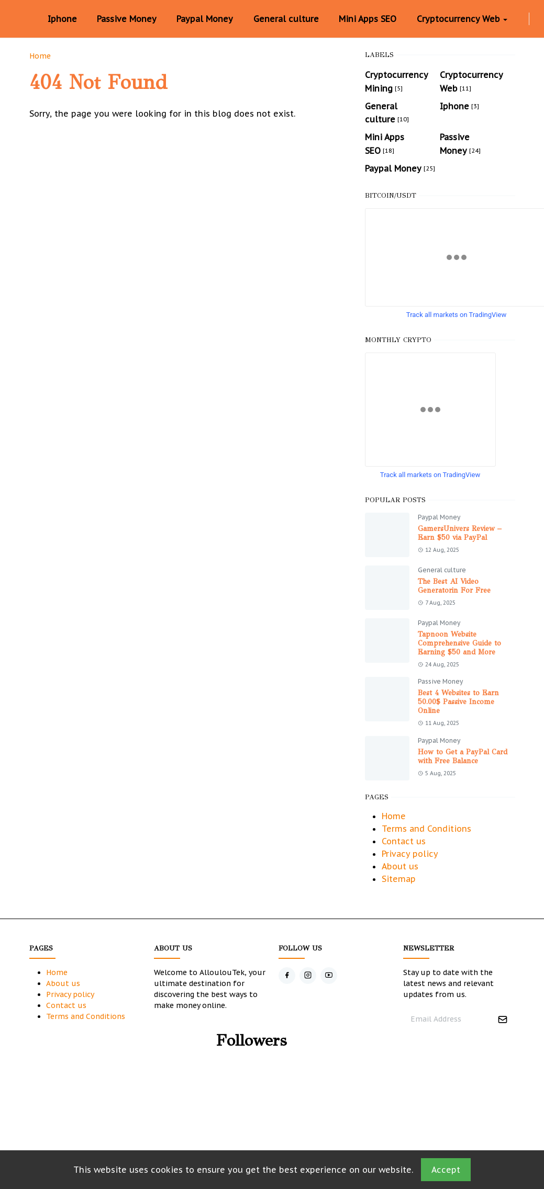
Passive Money (440, 681)
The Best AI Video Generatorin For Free (454, 586)
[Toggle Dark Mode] (535, 18)
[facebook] (514, 19)
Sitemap (399, 879)
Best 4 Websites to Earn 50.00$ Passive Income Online (458, 701)
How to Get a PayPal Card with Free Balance (462, 756)
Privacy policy (410, 853)
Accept (445, 1169)
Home (394, 816)
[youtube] (328, 975)
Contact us (404, 841)
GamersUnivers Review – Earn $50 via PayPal (460, 533)
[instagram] (522, 19)
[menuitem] (62, 19)
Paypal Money (439, 517)
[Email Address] (448, 1019)
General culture (442, 570)
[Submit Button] (502, 1019)
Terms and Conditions (426, 828)
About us (400, 866)
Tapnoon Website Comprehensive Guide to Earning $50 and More (459, 643)
